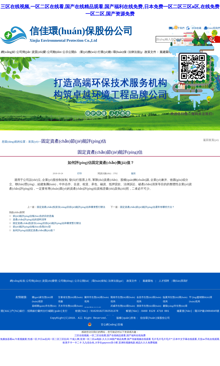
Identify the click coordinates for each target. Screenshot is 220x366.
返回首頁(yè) (211, 140)
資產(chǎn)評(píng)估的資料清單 (29, 219)
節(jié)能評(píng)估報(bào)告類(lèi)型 (32, 226)
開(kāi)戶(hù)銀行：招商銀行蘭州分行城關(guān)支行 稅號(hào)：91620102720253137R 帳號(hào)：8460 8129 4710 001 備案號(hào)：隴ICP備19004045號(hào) (110, 312)
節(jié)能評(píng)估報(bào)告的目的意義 (33, 216)
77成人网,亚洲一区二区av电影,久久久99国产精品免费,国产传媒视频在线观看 (110, 339)
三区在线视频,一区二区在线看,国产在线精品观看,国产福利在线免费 (110, 335)
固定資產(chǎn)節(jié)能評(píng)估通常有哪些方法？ (147, 207)
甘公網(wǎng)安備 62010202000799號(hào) (112, 325)
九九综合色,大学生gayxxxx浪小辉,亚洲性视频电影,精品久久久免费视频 (119, 342)
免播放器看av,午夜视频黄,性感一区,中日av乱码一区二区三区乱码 (34, 339)
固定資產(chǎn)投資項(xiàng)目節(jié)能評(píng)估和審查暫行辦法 (71, 207)
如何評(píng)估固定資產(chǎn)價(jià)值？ (34, 230)
